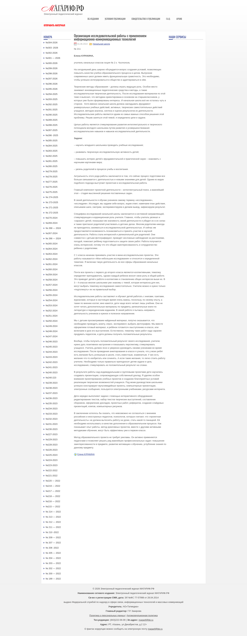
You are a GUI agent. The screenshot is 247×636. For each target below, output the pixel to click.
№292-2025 (51, 104)
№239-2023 (51, 382)
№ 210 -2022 (52, 532)
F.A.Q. (168, 18)
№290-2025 (51, 114)
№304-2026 (51, 42)
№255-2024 (51, 295)
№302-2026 (51, 53)
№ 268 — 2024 (53, 228)
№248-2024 (51, 331)
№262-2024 (51, 259)
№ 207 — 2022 (53, 542)
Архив (179, 18)
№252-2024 (51, 310)
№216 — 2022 (53, 501)
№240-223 (51, 377)
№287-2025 (51, 130)
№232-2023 (51, 419)
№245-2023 (51, 346)
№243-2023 (51, 357)
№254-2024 (51, 300)
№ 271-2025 (52, 207)
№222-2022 (51, 470)
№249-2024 (51, 326)
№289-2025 (51, 120)
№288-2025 (51, 125)
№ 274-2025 (52, 197)
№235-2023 (51, 403)
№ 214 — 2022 (53, 511)
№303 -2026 (52, 47)
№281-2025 (51, 161)
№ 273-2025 (52, 202)
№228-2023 (51, 444)
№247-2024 (51, 336)
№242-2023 (51, 362)
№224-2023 (51, 460)
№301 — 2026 (53, 58)
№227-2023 (51, 434)
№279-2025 (51, 171)
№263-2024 (51, 254)
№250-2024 (51, 321)
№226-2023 (51, 450)
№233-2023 (51, 413)
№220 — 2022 (53, 480)
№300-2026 (51, 63)
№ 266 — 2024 (53, 238)
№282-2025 (51, 156)
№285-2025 (51, 140)
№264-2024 (51, 248)
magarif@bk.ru (146, 620)
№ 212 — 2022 (53, 522)
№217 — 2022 (53, 491)
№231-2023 (51, 424)
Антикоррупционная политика (142, 615)
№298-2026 (51, 73)
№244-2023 (51, 352)
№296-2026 (51, 83)
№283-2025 (51, 151)
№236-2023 (51, 398)
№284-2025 (51, 145)
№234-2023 (51, 408)
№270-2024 (51, 218)
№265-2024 (51, 243)
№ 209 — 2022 (53, 537)
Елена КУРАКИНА (86, 454)
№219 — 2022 (53, 486)
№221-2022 (51, 475)
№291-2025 (51, 109)
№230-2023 (51, 429)
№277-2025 (51, 181)
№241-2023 (51, 367)
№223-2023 (51, 465)
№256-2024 (51, 290)
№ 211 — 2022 (53, 527)
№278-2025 (51, 176)
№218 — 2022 (53, 496)
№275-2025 (51, 192)
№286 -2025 (52, 135)
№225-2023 (51, 455)
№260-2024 (51, 269)
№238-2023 (51, 388)
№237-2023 (51, 393)
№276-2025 (51, 187)
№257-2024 (51, 285)
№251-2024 (51, 315)
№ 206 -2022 (52, 547)
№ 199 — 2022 (53, 578)
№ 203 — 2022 (53, 563)
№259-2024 (51, 274)
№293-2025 (51, 99)
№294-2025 (51, 94)
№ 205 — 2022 (53, 553)
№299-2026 (51, 68)
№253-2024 (51, 305)
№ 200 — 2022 (53, 573)
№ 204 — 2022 (53, 558)
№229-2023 (51, 439)
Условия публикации (115, 18)
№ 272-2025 (52, 212)
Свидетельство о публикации (145, 18)
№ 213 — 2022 (53, 517)
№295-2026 (51, 89)
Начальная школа (101, 44)
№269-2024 (51, 223)
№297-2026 (51, 78)
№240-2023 (51, 372)
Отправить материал (54, 25)
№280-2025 (51, 166)
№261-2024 (51, 264)
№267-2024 (51, 233)
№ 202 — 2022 (53, 568)
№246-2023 (51, 341)
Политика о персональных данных (107, 615)
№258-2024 (51, 279)
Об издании (93, 18)
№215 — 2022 (53, 506)
